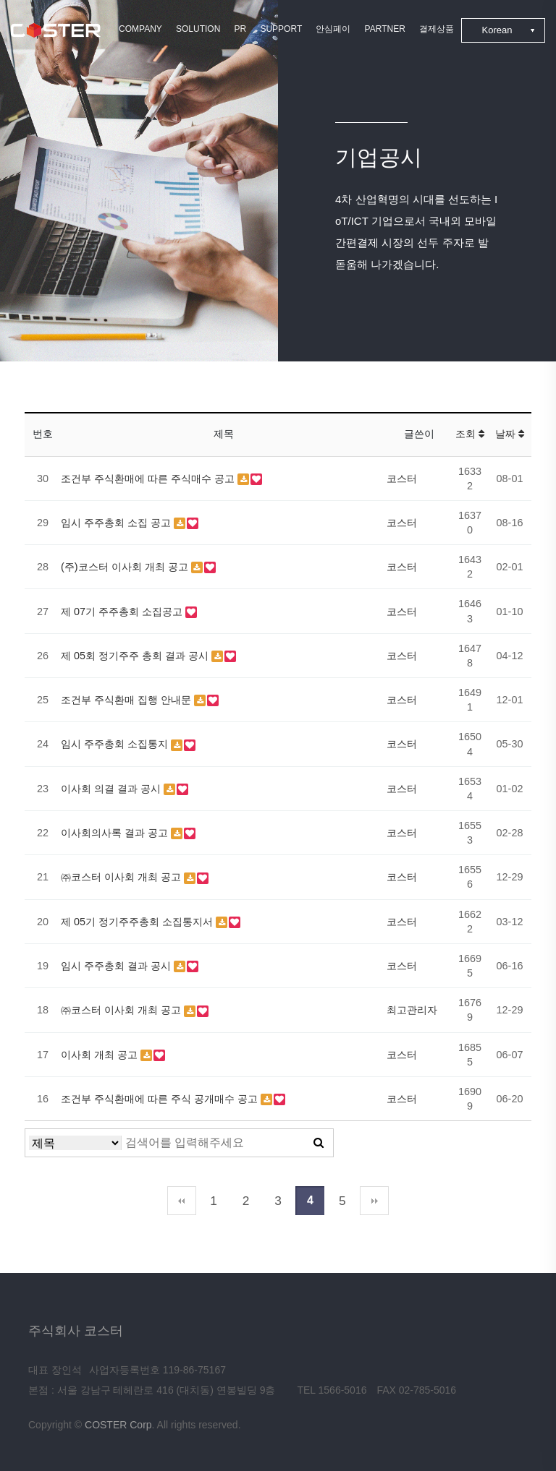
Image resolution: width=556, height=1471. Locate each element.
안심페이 (333, 29)
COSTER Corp (118, 1425)
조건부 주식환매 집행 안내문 (127, 700)
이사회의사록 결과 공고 (116, 833)
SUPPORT (281, 29)
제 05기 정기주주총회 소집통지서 (138, 921)
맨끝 (374, 1200)
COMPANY (140, 29)
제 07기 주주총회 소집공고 (123, 611)
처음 (181, 1200)
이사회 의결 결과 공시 (112, 788)
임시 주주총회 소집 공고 (117, 522)
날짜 (509, 433)
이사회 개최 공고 (100, 1054)
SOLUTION (198, 29)
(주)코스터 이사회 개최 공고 (126, 566)
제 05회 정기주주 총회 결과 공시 (136, 655)
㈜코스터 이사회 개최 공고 (122, 877)
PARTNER (385, 29)
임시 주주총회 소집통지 (116, 744)
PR (241, 29)
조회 (469, 433)
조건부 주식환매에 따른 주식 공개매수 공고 (161, 1099)
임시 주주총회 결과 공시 (117, 966)
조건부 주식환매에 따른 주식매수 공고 (149, 478)
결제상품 (436, 29)
